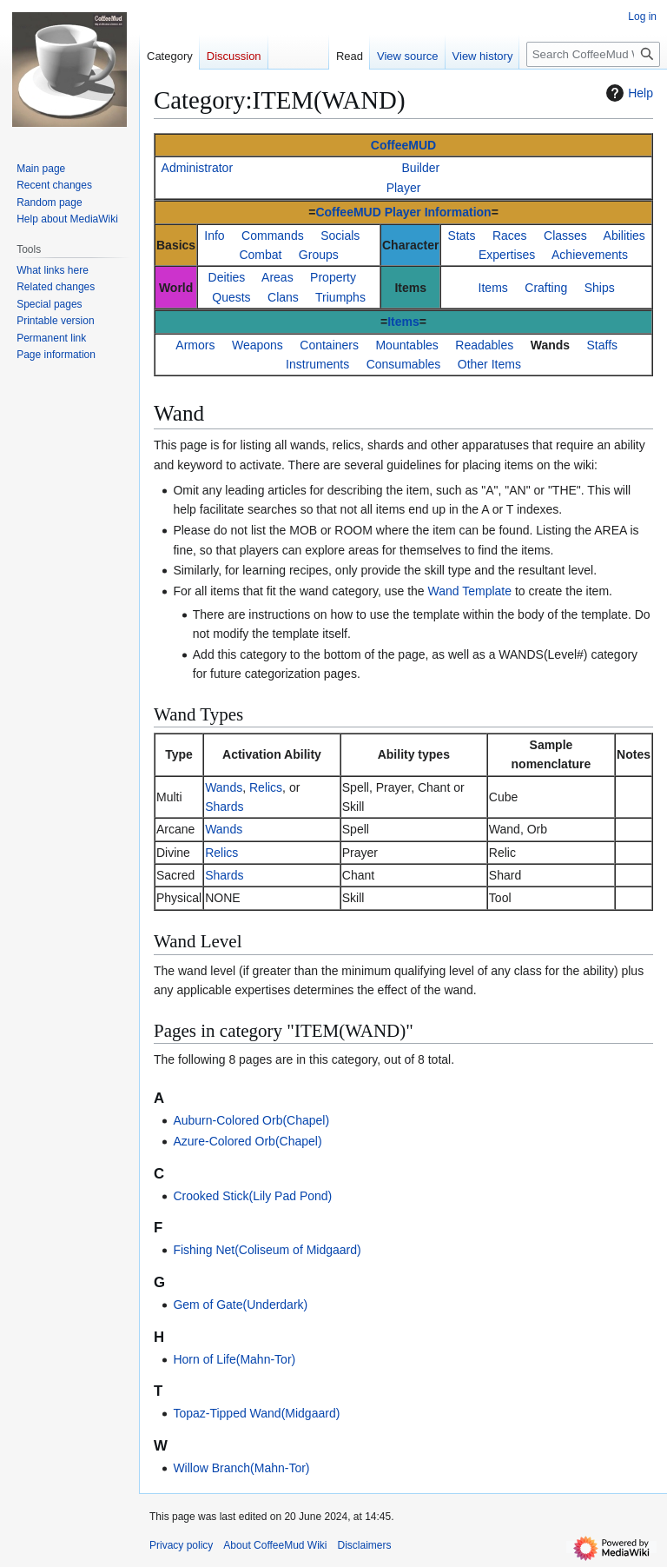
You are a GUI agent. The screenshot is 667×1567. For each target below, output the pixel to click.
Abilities (624, 235)
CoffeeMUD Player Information (403, 212)
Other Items (489, 364)
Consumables (404, 364)
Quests (231, 297)
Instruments (317, 364)
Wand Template (470, 591)
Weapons (257, 345)
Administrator (197, 168)
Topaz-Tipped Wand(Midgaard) (256, 1413)
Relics (265, 787)
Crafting (546, 288)
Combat (260, 255)
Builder (421, 168)
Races (509, 235)
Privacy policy (181, 1545)
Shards (224, 806)
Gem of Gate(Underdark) (240, 1304)
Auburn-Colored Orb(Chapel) (251, 1120)
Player (403, 188)
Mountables (406, 345)
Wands (550, 345)
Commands (272, 235)
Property (333, 277)
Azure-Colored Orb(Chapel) (247, 1141)
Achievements (589, 255)
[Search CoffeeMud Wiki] (593, 54)
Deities (227, 277)
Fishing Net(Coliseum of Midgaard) (266, 1250)
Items (493, 288)
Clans (283, 297)
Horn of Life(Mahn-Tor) (234, 1359)
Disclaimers (365, 1545)
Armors (195, 345)
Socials (340, 235)
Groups (319, 255)
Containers (329, 345)
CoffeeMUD (403, 145)
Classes (565, 235)
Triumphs (340, 297)
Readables (484, 345)
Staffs (602, 345)
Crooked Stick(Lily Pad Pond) (252, 1196)
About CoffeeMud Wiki (275, 1545)
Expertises (507, 255)
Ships (599, 288)
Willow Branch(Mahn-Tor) (241, 1468)
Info (214, 235)
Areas (277, 277)
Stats (462, 235)
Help (627, 93)
